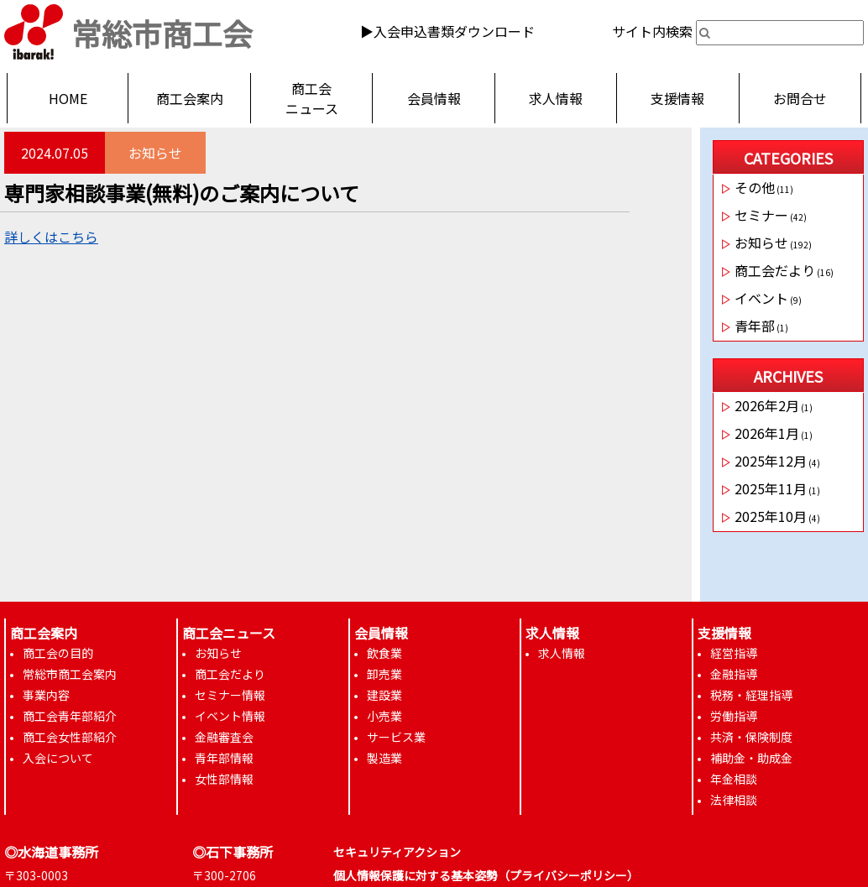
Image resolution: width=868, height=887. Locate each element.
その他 (755, 187)
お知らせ (155, 153)
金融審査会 (224, 736)
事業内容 (46, 694)
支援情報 (677, 98)
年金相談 (733, 778)
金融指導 (733, 673)
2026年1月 (767, 433)
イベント (761, 298)
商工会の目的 (58, 652)
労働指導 (733, 715)
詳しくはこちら (51, 237)
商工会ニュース (311, 98)
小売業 (384, 715)
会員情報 (434, 98)
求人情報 (556, 98)
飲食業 (384, 652)
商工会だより (775, 270)
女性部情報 (224, 778)
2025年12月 (771, 461)
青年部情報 (224, 757)
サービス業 (396, 736)
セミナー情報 (230, 694)
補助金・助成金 (751, 757)
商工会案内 (189, 98)
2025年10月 (771, 516)
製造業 (384, 757)
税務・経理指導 (751, 694)
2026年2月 (767, 405)
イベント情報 (230, 715)
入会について (58, 757)
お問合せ (800, 98)
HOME (68, 98)
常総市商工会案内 (70, 673)
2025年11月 (771, 488)
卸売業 (384, 673)
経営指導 (733, 652)
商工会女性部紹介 (70, 736)
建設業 (384, 694)
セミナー (761, 215)
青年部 (755, 326)
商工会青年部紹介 (70, 715)
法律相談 (733, 799)
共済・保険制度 (751, 736)
